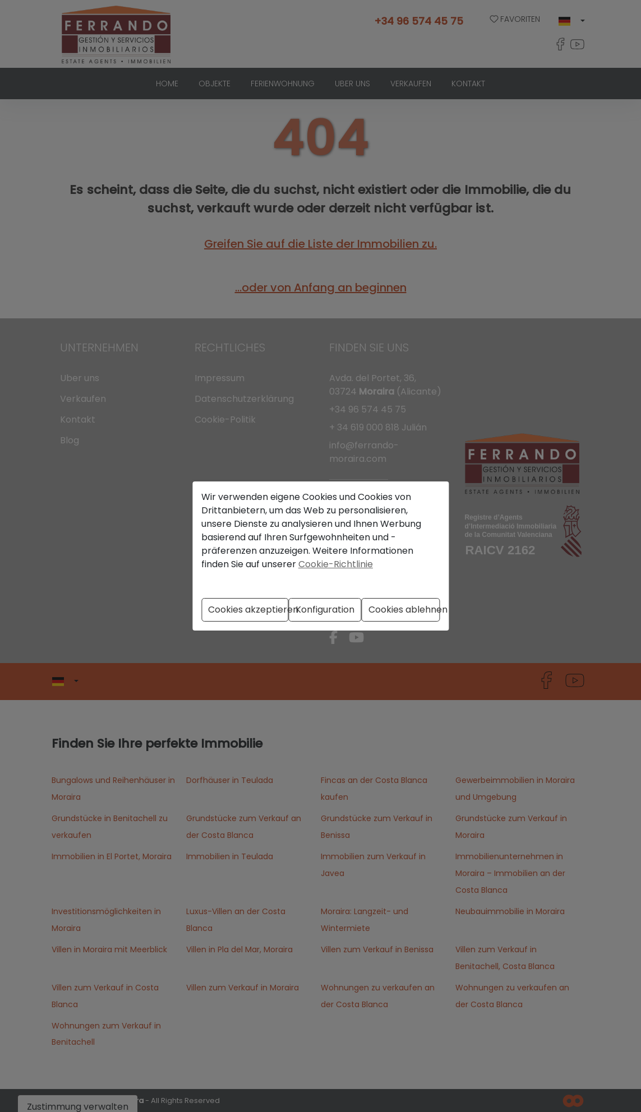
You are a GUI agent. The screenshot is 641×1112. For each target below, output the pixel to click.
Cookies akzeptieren (248, 609)
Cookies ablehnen (404, 609)
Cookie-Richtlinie (335, 564)
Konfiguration (325, 609)
